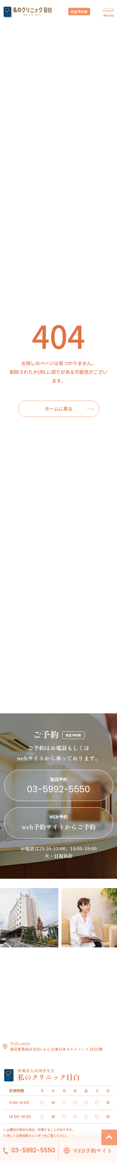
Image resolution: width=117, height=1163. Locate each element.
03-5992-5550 (33, 1150)
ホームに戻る (59, 408)
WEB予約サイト (92, 1150)
